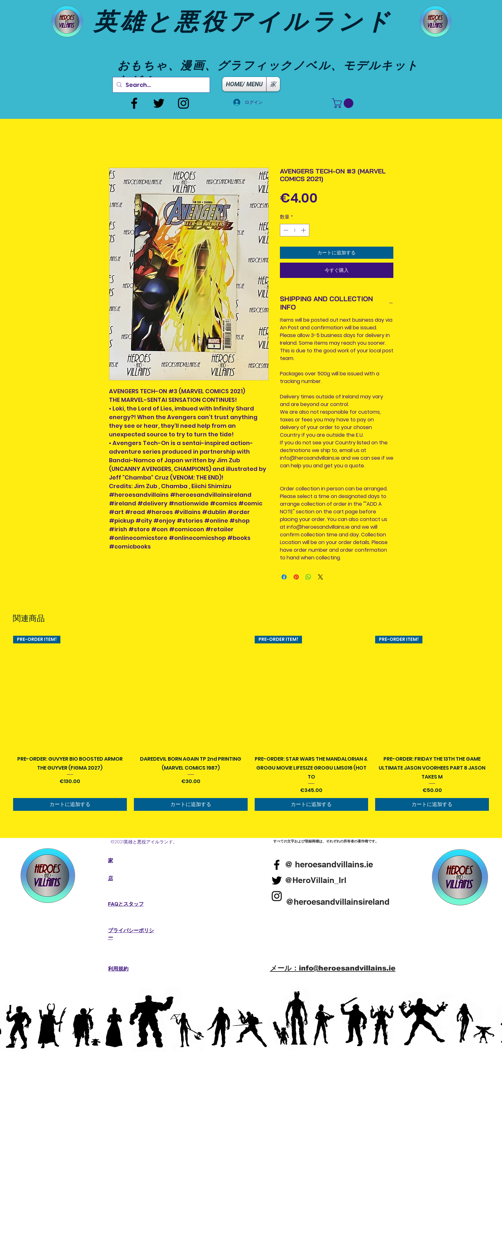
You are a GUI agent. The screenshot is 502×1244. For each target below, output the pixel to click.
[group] (251, 723)
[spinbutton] (294, 230)
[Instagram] (183, 103)
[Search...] (161, 85)
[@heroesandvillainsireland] (338, 901)
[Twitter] (158, 103)
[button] (344, 103)
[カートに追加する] (70, 804)
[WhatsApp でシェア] (308, 577)
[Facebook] (134, 103)
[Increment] (304, 230)
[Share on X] (320, 577)
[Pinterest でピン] (296, 577)
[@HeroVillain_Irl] (315, 880)
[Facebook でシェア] (284, 577)
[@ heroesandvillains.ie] (329, 864)
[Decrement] (285, 230)
